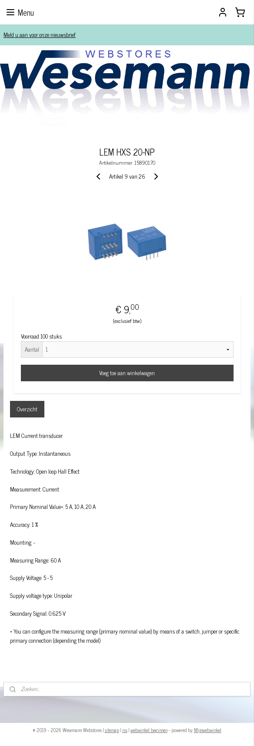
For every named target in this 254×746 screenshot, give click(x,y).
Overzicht (27, 409)
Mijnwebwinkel (207, 730)
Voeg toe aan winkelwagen (127, 372)
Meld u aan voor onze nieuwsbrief (39, 34)
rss (124, 730)
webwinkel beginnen (148, 730)
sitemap (112, 730)
